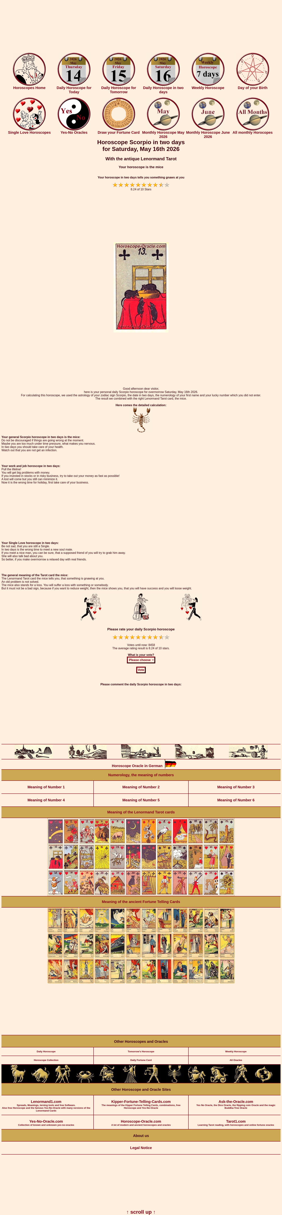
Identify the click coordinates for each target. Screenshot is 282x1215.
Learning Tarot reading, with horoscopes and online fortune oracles (236, 1120)
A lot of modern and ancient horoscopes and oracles (141, 1120)
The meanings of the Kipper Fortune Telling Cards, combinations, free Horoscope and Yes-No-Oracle (141, 1102)
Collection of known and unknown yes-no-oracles (46, 1120)
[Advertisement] (141, 27)
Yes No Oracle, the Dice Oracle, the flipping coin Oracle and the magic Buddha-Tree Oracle (236, 1102)
